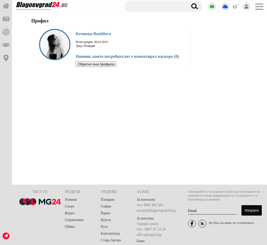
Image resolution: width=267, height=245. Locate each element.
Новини (71, 200)
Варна (105, 213)
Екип (140, 241)
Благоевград (110, 233)
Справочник (74, 220)
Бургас (106, 220)
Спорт (70, 206)
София (106, 206)
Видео (70, 213)
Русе (104, 227)
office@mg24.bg (149, 235)
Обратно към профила (96, 64)
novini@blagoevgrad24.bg (156, 210)
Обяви (70, 227)
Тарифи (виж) (147, 224)
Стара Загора (111, 240)
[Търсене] (154, 6)
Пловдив (107, 200)
